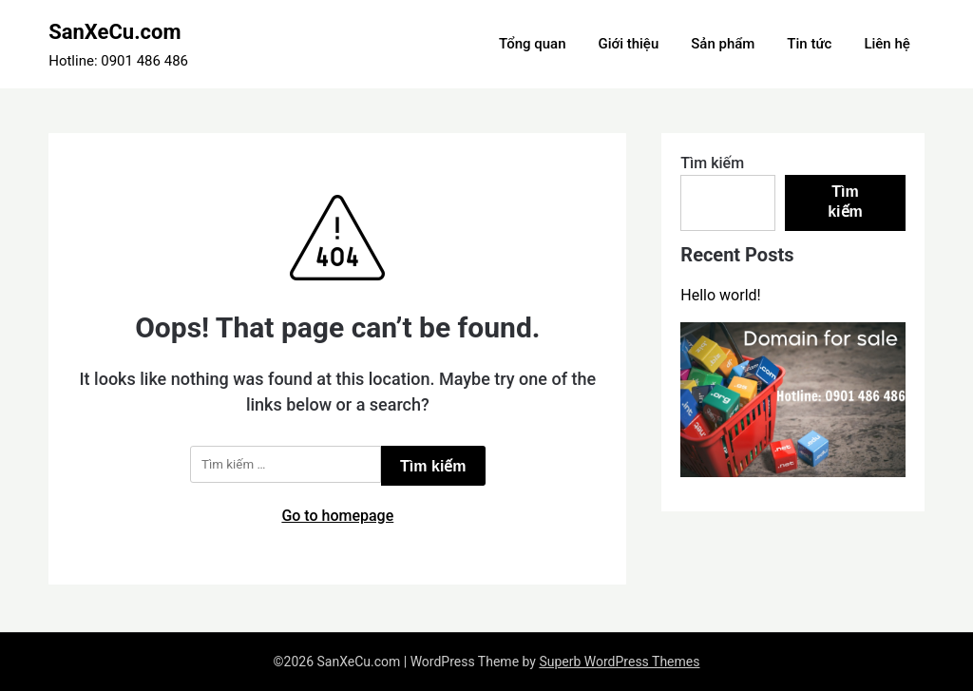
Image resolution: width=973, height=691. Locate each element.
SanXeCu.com (114, 32)
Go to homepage (337, 516)
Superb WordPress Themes (619, 661)
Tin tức (809, 43)
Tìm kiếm (712, 163)
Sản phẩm (722, 43)
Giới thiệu (628, 43)
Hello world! (720, 295)
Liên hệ (886, 43)
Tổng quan (532, 43)
